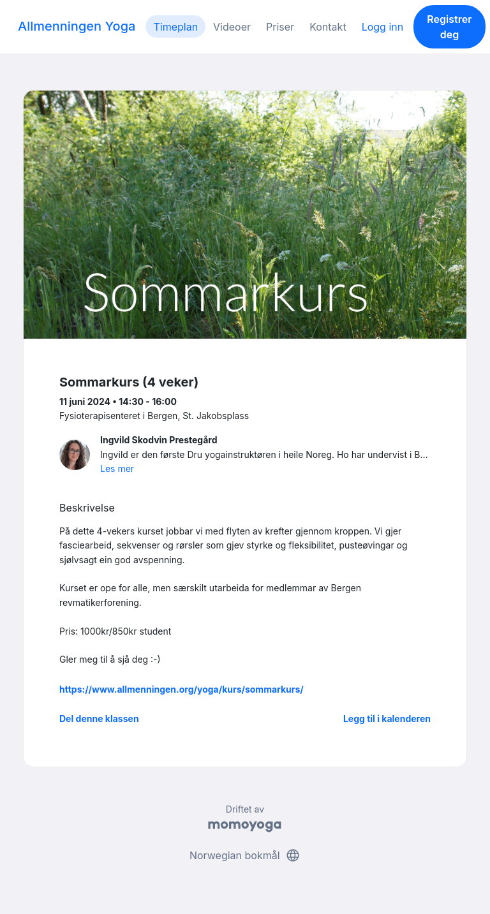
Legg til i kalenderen (387, 718)
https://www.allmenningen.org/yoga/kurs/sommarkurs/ (181, 689)
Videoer (232, 26)
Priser (280, 26)
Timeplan (175, 26)
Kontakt (327, 26)
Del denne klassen (99, 718)
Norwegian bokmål (245, 855)
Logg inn (383, 26)
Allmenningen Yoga (76, 26)
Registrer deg (449, 27)
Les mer (117, 468)
